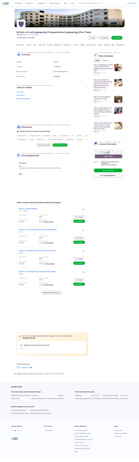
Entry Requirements (23, 98)
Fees (34, 45)
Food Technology (96, 398)
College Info (20, 45)
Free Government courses (83, 433)
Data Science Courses (81, 436)
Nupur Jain (96, 90)
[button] (92, 38)
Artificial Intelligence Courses (83, 439)
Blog (76, 451)
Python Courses (80, 442)
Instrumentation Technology (110, 395)
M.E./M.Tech (95, 395)
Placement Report (60, 145)
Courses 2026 (15, 398)
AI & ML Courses (125, 395)
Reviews (50, 45)
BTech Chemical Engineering (111, 398)
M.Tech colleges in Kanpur (18, 410)
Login (129, 3)
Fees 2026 (35, 395)
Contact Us (49, 430)
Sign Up (134, 3)
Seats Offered (23, 215)
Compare (104, 38)
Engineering (78, 395)
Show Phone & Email (108, 170)
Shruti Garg (97, 73)
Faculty (99, 45)
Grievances (117, 436)
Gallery (82, 45)
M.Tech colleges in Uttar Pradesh (39, 410)
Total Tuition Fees (44, 220)
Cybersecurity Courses (82, 445)
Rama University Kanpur (31, 34)
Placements (67, 45)
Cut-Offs (76, 45)
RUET (41, 217)
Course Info (41, 45)
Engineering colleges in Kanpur (20, 413)
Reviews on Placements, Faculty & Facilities (44, 398)
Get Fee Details (48, 222)
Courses (28, 45)
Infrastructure (91, 45)
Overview (20, 92)
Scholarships (120, 45)
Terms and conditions (121, 433)
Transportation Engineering (83, 398)
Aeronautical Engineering (127, 398)
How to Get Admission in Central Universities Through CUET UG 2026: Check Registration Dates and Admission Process (103, 83)
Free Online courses (81, 430)
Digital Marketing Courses (82, 448)
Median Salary (23, 220)
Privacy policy (118, 430)
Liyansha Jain (26, 367)
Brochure (117, 38)
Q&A (112, 45)
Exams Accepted (43, 215)
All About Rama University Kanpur (21, 395)
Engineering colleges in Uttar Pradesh (41, 413)
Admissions (58, 45)
